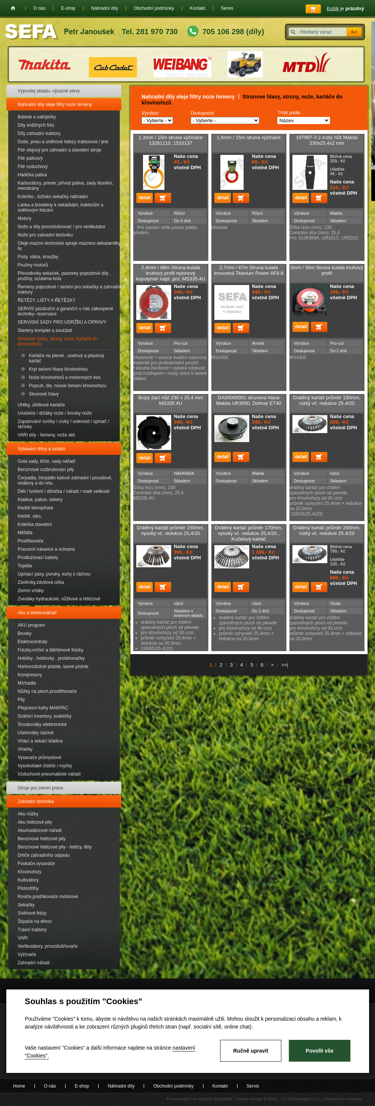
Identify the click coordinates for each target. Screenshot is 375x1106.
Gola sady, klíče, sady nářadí (46, 461)
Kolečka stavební (35, 524)
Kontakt (197, 8)
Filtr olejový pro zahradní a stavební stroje (59, 150)
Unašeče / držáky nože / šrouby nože (55, 413)
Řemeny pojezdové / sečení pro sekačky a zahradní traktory (69, 289)
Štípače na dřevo (35, 921)
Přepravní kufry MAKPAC (43, 708)
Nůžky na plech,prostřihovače (47, 691)
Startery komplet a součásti (45, 330)
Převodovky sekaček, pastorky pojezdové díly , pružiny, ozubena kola (64, 276)
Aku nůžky (28, 814)
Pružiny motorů (33, 265)
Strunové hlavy (44, 394)
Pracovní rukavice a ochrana (46, 549)
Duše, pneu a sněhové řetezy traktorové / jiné (63, 141)
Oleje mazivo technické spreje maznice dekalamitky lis (69, 246)
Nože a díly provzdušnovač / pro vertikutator (61, 226)
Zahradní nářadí (34, 962)
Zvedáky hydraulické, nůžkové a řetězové (59, 598)
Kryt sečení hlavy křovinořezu (58, 369)
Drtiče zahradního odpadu (43, 855)
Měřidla (25, 532)
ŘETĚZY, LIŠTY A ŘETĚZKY (46, 300)
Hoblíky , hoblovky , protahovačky (51, 658)
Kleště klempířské (35, 508)
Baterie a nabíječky (37, 117)
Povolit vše (319, 1051)
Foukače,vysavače (36, 863)
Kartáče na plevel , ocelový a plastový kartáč (66, 358)
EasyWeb (223, 1099)
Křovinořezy (29, 871)
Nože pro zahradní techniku (45, 235)
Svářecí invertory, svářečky (44, 716)
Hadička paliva (32, 174)
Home (13, 8)
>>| (284, 665)
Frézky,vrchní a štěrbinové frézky (50, 650)
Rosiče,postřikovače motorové (48, 896)
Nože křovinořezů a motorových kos (65, 377)
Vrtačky (25, 749)
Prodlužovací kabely (38, 557)
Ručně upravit (250, 1051)
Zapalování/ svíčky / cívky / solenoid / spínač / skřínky (63, 424)
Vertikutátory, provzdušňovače (48, 946)
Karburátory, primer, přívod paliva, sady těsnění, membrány (65, 185)
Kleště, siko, (30, 516)
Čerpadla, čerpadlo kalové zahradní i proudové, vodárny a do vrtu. (65, 480)
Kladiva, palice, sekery (40, 499)
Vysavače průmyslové (39, 757)
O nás (39, 8)
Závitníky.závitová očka (41, 582)
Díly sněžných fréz (36, 125)
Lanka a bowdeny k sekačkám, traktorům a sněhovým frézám (60, 207)
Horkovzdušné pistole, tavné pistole (53, 666)
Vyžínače (27, 954)
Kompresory (30, 674)
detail (144, 198)
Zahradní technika (36, 801)
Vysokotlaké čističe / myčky (45, 765)
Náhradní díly (104, 8)
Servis (227, 8)
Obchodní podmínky (154, 8)
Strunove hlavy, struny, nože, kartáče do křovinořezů (57, 341)
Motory (25, 218)
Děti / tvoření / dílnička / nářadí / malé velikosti (64, 491)
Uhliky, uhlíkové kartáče (41, 405)
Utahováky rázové (36, 732)
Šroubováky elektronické (42, 724)
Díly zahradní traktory (39, 133)
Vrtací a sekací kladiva (40, 741)
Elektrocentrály (32, 641)
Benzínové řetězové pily (41, 838)
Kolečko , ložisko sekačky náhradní (53, 196)
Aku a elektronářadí (37, 612)
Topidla (25, 565)
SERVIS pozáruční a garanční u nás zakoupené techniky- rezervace (65, 311)
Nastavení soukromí (343, 1099)
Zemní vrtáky (31, 590)
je (345, 8)
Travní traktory (32, 929)
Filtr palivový (30, 158)
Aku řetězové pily (35, 822)
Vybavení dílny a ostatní (42, 448)
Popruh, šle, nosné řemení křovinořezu (67, 385)
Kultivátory (28, 880)
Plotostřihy (28, 888)
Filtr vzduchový (33, 166)
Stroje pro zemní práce (40, 788)
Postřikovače (31, 541)
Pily (21, 699)
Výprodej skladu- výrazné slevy (49, 91)
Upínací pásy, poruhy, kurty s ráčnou (54, 574)
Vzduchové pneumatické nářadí (49, 774)
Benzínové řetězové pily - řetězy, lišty (55, 847)
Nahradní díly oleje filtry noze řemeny (55, 104)
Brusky (25, 633)
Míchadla (27, 683)
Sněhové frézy (32, 913)
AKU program (31, 625)
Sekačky (26, 905)
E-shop (68, 8)
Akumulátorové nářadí (40, 830)
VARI (23, 938)
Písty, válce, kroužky (38, 256)
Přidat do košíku (163, 198)
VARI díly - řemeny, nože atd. (47, 435)
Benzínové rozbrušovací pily (46, 469)
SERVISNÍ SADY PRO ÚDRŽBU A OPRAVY (62, 322)
